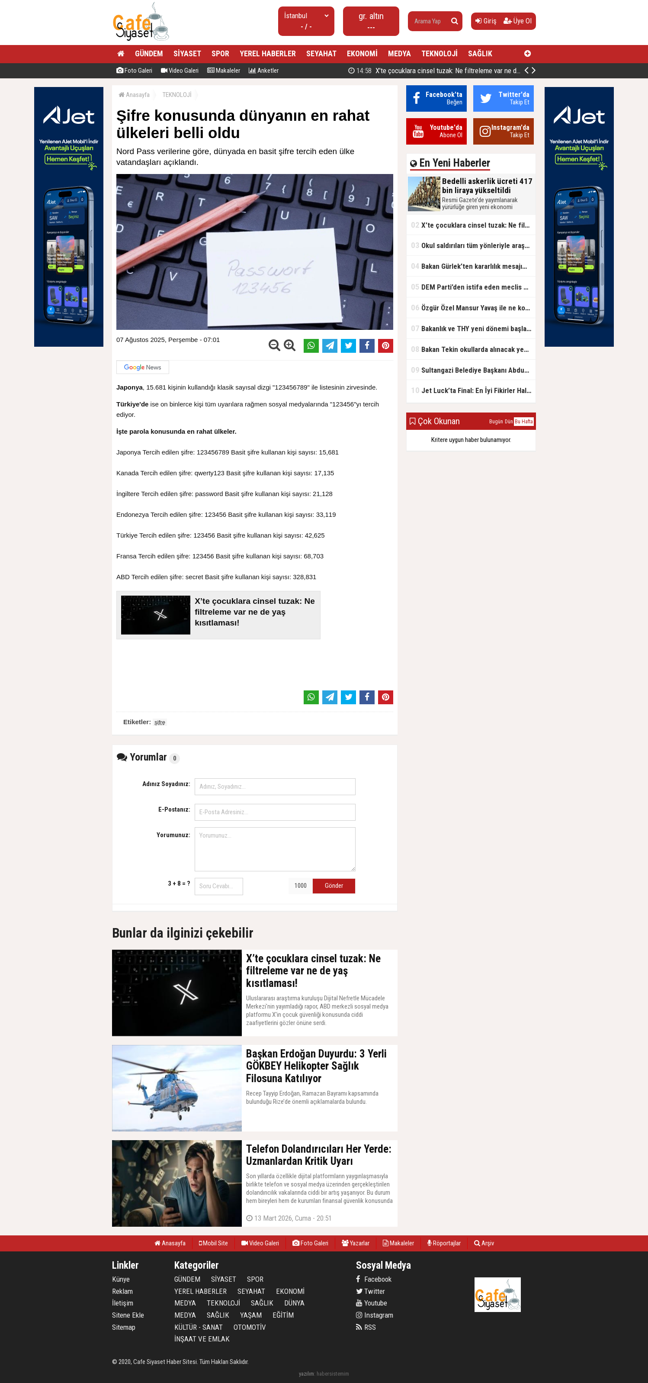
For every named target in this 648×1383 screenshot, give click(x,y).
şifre (159, 722)
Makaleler (223, 70)
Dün (509, 422)
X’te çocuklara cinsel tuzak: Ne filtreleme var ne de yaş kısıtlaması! (457, 70)
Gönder (334, 886)
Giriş (486, 20)
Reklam (122, 1291)
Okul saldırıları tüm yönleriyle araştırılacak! (473, 245)
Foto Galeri (134, 70)
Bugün (496, 422)
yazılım (306, 1373)
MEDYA (399, 53)
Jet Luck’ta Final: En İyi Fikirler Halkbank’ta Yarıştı (473, 390)
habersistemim (333, 1373)
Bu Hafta (524, 422)
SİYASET (187, 53)
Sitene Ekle (128, 1315)
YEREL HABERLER (268, 53)
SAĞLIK (480, 53)
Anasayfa (134, 95)
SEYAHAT (321, 53)
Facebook (373, 1279)
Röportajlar (444, 1243)
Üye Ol (518, 20)
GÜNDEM (149, 53)
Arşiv (484, 1243)
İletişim (122, 1303)
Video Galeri (180, 70)
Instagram (374, 1315)
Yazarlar (355, 1243)
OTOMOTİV (250, 1327)
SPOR (220, 53)
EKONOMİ (362, 53)
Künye (121, 1279)
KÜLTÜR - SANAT (198, 1327)
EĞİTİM (283, 1315)
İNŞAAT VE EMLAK (202, 1339)
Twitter (370, 1291)
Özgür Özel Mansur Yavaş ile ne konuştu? (473, 308)
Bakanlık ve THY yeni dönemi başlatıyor (473, 328)
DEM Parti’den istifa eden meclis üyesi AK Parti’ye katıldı (473, 287)
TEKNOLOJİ (439, 53)
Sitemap (123, 1327)
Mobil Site (213, 1243)
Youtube (371, 1303)
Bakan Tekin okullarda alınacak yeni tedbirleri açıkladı (473, 349)
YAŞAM (251, 1315)
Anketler (264, 70)
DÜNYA (294, 1303)
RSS (366, 1327)
